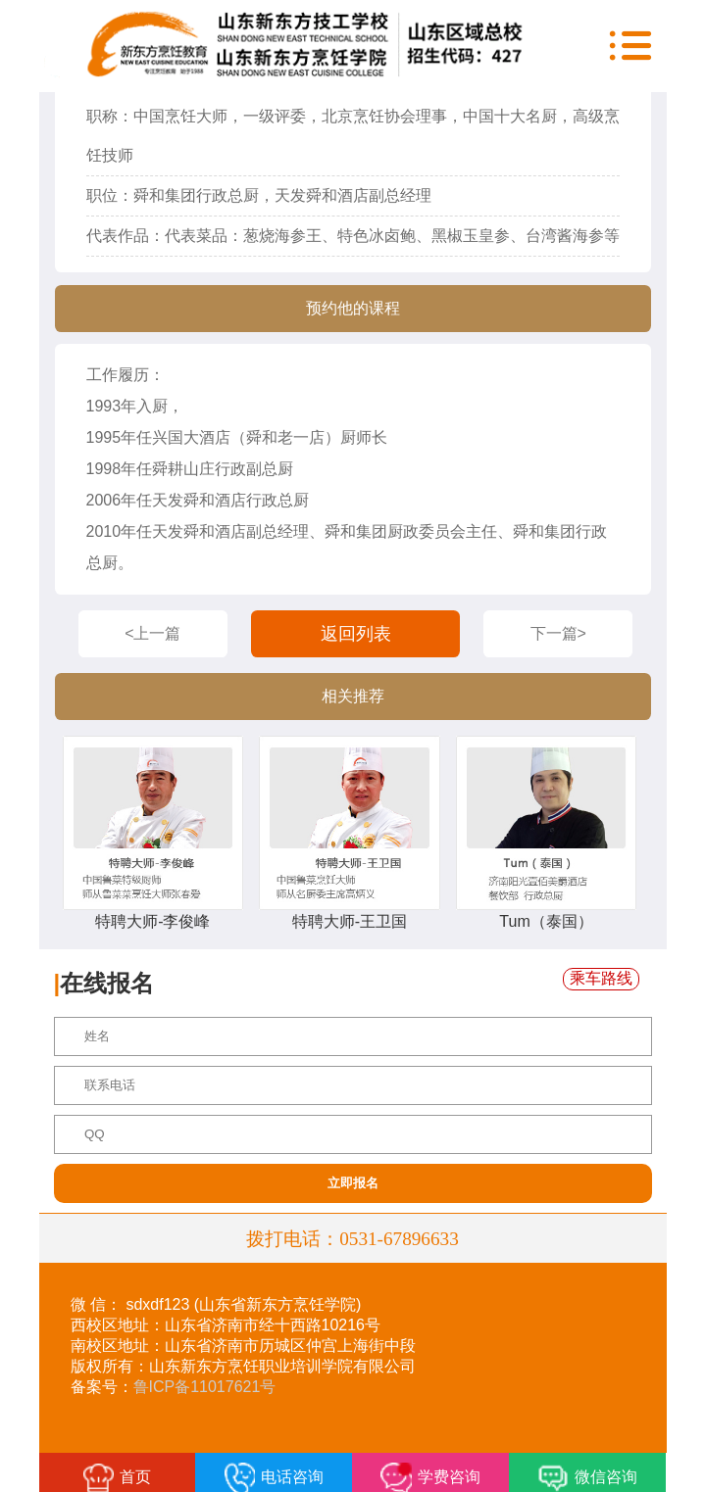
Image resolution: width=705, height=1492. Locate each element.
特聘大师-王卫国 (349, 921)
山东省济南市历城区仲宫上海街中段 (290, 1345)
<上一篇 (152, 633)
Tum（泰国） (545, 921)
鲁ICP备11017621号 (205, 1386)
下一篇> (558, 633)
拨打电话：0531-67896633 (352, 1237)
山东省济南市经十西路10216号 (273, 1325)
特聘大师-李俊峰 (152, 921)
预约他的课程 (353, 308)
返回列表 (356, 634)
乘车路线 (601, 978)
